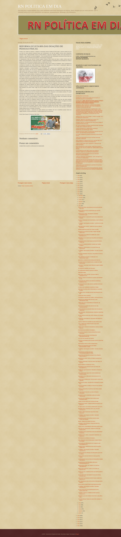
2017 (78, 193)
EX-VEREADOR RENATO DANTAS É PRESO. (88, 270)
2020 (78, 187)
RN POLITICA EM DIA (40, 6)
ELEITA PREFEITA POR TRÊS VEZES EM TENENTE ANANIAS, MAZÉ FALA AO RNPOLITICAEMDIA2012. (87, 151)
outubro (80, 199)
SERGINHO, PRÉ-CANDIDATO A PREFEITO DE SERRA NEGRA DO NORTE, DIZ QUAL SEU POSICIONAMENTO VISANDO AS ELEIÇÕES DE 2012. (88, 106)
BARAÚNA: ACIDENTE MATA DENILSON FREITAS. (89, 260)
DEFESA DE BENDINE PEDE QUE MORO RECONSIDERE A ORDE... (87, 346)
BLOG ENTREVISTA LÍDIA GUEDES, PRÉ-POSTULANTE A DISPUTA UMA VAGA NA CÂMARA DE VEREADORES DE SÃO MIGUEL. (89, 147)
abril (80, 506)
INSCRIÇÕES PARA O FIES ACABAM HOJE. (88, 343)
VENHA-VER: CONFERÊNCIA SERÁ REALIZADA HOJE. (90, 426)
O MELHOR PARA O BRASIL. (84, 295)
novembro (81, 197)
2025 (78, 177)
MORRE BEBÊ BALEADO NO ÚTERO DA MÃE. (88, 229)
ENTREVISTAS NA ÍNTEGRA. (82, 95)
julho (80, 205)
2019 (78, 189)
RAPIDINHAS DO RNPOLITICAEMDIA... (87, 330)
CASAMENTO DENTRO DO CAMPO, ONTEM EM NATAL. (90, 297)
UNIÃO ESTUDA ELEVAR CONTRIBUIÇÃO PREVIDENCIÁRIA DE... (87, 336)
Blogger (77, 534)
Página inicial (24, 38)
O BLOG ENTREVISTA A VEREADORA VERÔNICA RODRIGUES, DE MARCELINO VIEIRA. (87, 129)
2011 (78, 525)
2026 (78, 175)
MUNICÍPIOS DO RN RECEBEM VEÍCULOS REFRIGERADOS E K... (87, 463)
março (80, 508)
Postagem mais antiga (66, 183)
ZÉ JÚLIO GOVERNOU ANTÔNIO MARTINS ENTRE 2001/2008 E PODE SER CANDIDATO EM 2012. (89, 126)
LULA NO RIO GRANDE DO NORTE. (86, 338)
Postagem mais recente (25, 183)
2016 (78, 515)
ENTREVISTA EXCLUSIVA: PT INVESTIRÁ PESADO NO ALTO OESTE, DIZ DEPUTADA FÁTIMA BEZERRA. (89, 132)
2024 (78, 179)
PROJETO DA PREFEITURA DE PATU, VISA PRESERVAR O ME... (87, 300)
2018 (78, 191)
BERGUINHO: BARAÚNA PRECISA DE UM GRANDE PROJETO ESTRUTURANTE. (87, 154)
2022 (78, 183)
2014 (78, 519)
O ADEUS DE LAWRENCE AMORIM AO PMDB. (88, 287)
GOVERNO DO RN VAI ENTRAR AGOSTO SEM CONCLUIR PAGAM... (88, 419)
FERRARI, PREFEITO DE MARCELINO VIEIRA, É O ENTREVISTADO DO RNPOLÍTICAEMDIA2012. (87, 120)
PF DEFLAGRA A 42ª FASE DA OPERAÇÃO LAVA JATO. (90, 406)
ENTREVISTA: (89, 102)
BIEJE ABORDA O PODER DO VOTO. (86, 364)
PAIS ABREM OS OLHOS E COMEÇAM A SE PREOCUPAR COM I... (88, 257)
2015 (78, 517)
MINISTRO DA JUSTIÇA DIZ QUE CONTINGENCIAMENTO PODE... (86, 352)
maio (80, 504)
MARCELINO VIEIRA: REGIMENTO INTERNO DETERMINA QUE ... (88, 214)
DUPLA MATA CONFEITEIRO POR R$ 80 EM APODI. (89, 484)
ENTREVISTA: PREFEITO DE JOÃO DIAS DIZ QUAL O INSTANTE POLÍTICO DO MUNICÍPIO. (88, 98)
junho (80, 502)
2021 (78, 185)
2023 (78, 181)
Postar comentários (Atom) (27, 185)
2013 (78, 521)
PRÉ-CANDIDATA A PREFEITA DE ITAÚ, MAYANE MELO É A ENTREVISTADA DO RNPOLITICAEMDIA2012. (89, 141)
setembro (81, 201)
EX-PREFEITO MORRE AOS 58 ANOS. (86, 268)
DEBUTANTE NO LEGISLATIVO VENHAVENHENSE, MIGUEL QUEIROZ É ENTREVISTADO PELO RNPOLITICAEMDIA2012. (89, 168)
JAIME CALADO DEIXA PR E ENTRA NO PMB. (88, 401)
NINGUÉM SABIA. (82, 272)
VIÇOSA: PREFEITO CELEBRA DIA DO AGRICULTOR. (90, 321)
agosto (80, 203)
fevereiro (81, 511)
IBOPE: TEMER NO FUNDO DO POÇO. (86, 421)
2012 (78, 523)
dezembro (81, 195)
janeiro (80, 513)
